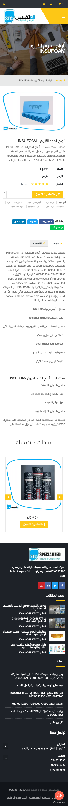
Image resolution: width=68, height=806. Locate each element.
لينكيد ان (19, 221)
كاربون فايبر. (56, 722)
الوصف (57, 243)
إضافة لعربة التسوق (47, 194)
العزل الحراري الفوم (14, 202)
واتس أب (57, 227)
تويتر (32, 221)
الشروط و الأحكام (17, 797)
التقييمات (39, 243)
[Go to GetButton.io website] (59, 802)
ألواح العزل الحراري (33, 202)
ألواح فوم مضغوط (16, 206)
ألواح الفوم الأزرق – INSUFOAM (41, 141)
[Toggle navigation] (63, 17)
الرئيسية (60, 80)
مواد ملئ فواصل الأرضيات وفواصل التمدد (39, 685)
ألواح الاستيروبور (34, 206)
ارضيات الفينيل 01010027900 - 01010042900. (37, 703)
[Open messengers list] (59, 795)
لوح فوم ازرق (50, 202)
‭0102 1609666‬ (57, 769)
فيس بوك (46, 221)
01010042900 (57, 765)
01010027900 (58, 760)
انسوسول (34, 517)
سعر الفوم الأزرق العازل (54, 206)
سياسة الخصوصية (39, 797)
